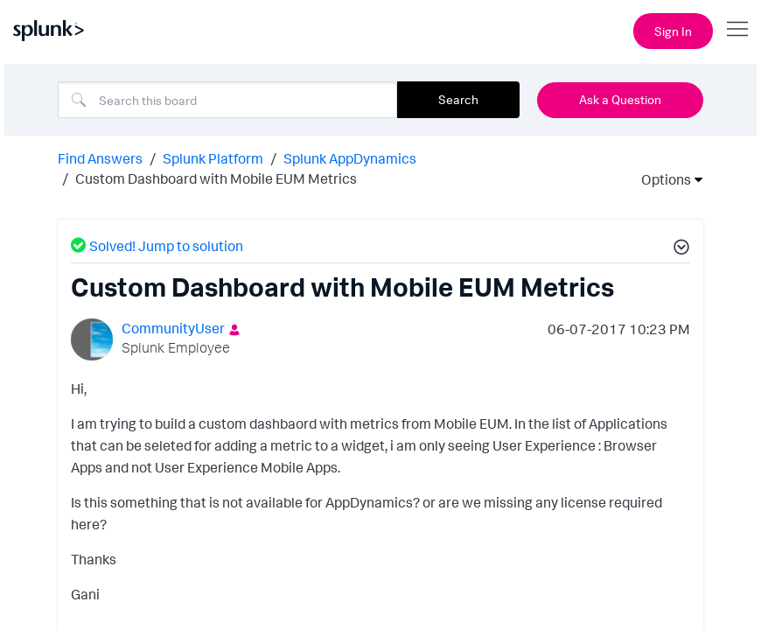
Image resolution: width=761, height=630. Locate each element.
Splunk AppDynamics (349, 158)
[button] (678, 249)
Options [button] (660, 179)
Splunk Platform (213, 158)
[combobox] (227, 99)
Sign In (673, 31)
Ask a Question (620, 99)
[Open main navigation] (737, 29)
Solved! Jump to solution (166, 246)
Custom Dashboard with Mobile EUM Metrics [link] (216, 178)
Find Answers (100, 158)
